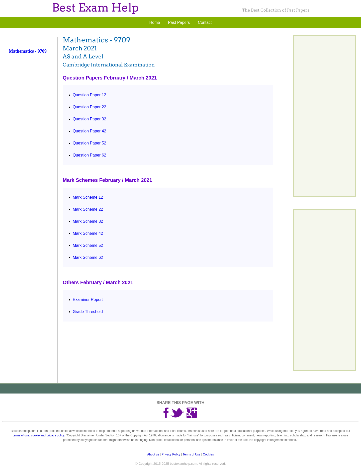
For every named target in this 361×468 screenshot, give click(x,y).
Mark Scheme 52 (88, 245)
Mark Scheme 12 (88, 197)
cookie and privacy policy (47, 435)
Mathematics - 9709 (28, 51)
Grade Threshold (88, 311)
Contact (205, 22)
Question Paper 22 (89, 107)
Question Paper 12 (89, 95)
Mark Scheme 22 (88, 209)
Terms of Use (192, 454)
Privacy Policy (171, 454)
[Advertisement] (32, 139)
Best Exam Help (95, 7)
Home (154, 22)
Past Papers (179, 22)
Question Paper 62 (89, 155)
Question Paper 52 (89, 143)
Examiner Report (88, 299)
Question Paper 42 (89, 131)
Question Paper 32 (89, 119)
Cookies (208, 454)
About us (153, 454)
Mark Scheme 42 (88, 233)
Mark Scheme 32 (88, 221)
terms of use (21, 435)
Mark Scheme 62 (88, 257)
